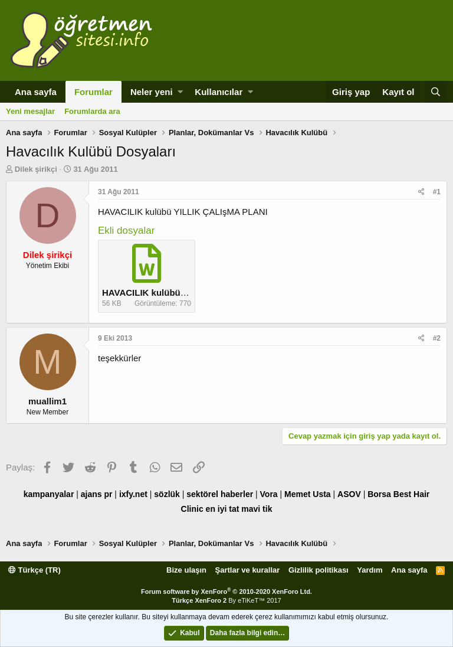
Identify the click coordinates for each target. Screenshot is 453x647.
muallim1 (47, 401)
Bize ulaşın (186, 570)
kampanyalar (49, 494)
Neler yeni (151, 92)
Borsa (379, 494)
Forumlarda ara (92, 111)
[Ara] (436, 92)
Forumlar (93, 92)
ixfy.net (133, 494)
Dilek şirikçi (36, 169)
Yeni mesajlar (30, 111)
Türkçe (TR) (34, 570)
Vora (269, 494)
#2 (437, 338)
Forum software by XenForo (226, 591)
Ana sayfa (36, 92)
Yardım (369, 570)
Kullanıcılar (218, 92)
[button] (180, 92)
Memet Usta (307, 494)
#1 (437, 192)
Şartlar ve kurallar (247, 570)
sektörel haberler (219, 494)
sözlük (167, 494)
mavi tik (256, 509)
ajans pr (97, 494)
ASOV (349, 494)
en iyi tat (222, 509)
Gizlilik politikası (318, 570)
